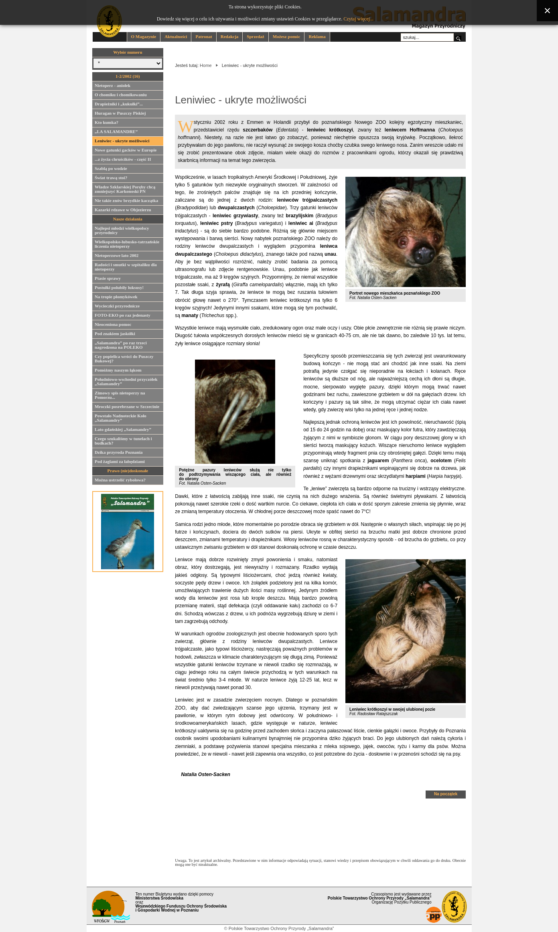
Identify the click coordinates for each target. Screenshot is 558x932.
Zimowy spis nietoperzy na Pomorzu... (120, 396)
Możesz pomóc (286, 36)
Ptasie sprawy (108, 279)
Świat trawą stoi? (111, 178)
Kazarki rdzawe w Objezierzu (123, 210)
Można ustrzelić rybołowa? (120, 481)
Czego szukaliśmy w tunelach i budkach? (123, 442)
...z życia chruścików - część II (123, 160)
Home (205, 65)
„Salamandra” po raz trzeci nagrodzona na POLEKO (121, 346)
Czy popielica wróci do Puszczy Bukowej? (124, 359)
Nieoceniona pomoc (113, 325)
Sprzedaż (255, 36)
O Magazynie (143, 36)
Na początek (445, 794)
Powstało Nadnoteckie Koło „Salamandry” (120, 419)
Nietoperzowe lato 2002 (116, 256)
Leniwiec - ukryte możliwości (122, 141)
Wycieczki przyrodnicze (117, 307)
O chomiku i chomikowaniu (121, 95)
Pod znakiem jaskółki (115, 334)
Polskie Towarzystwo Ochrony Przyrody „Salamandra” (281, 928)
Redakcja (230, 36)
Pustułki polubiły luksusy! (119, 288)
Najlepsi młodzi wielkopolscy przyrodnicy (122, 231)
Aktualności (175, 36)
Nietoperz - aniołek (112, 86)
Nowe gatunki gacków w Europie (125, 151)
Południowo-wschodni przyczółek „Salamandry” (126, 382)
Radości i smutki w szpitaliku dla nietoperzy (126, 268)
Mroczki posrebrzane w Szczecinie (127, 407)
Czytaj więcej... (358, 19)
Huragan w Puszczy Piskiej (120, 114)
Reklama (316, 36)
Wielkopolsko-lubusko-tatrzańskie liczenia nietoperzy (127, 245)
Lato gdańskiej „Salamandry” (123, 430)
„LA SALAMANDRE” (116, 132)
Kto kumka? (106, 123)
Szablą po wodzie (111, 169)
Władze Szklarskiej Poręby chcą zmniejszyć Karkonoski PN (125, 190)
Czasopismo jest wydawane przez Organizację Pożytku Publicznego (380, 898)
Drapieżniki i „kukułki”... (119, 105)
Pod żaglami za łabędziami (120, 462)
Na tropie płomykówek (116, 297)
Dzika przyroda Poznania (119, 453)
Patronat (203, 36)
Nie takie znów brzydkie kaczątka (126, 201)
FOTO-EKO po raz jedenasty (122, 316)
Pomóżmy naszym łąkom (118, 371)
